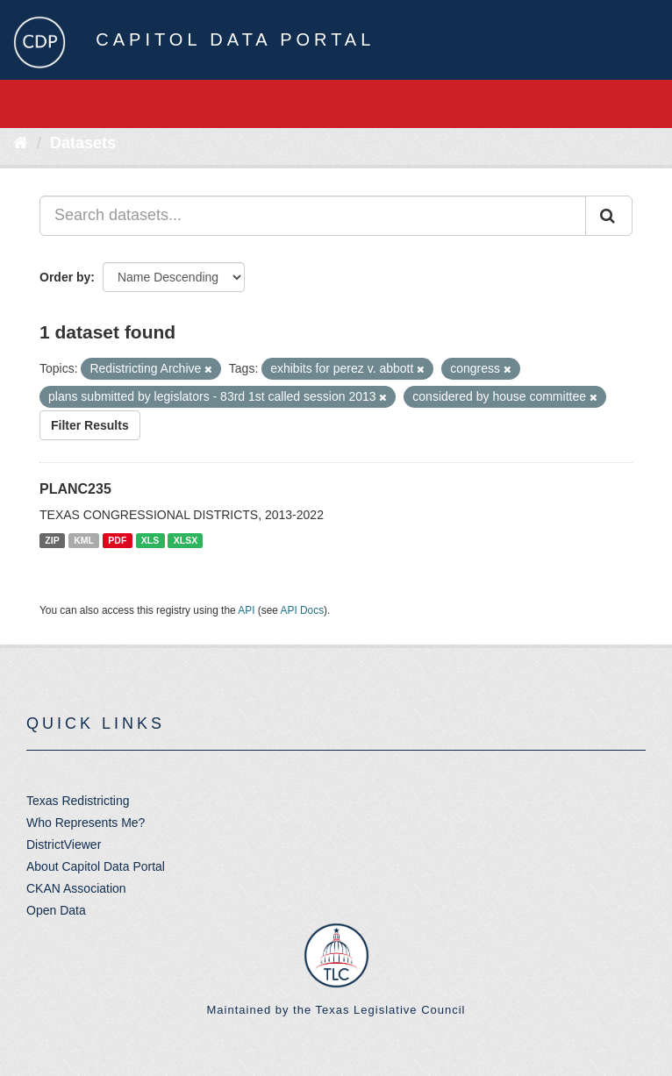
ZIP (52, 540)
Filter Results (90, 425)
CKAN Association (76, 888)
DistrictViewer (63, 844)
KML (84, 540)
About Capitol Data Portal (95, 866)
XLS (150, 540)
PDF (117, 540)
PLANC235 (75, 488)
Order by (64, 277)
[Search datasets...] (312, 216)
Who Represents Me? (85, 823)
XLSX (185, 540)
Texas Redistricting (78, 801)
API (246, 610)
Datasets (83, 143)
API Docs (303, 610)
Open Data (56, 910)
